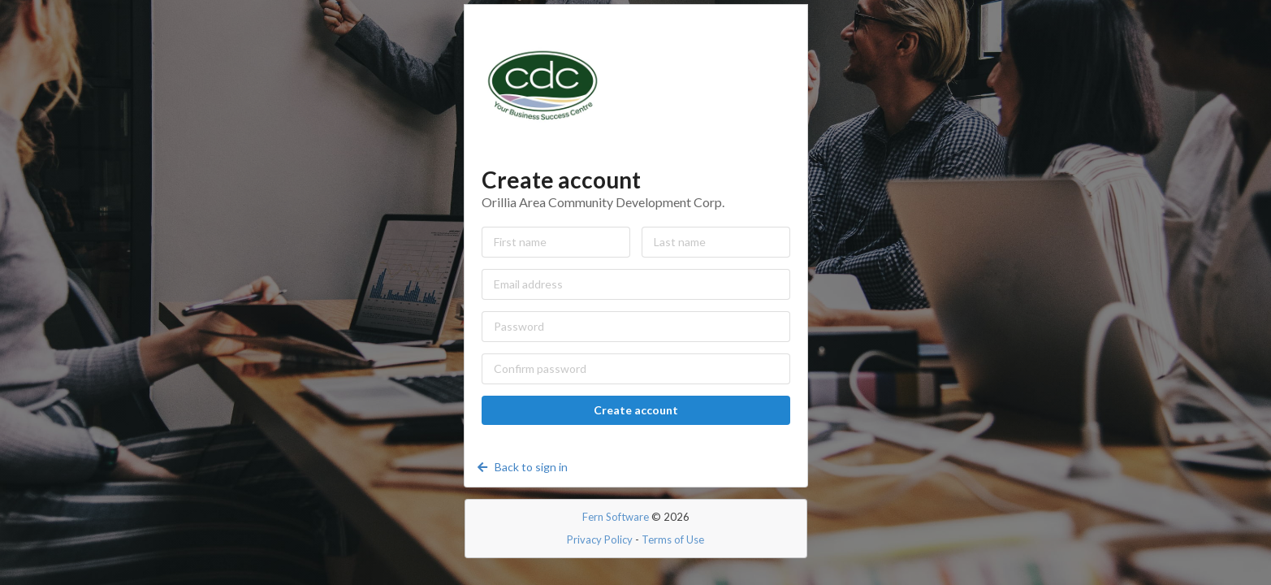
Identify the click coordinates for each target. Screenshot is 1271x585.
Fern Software (615, 516)
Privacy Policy (600, 539)
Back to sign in (522, 467)
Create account (636, 410)
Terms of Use (673, 539)
